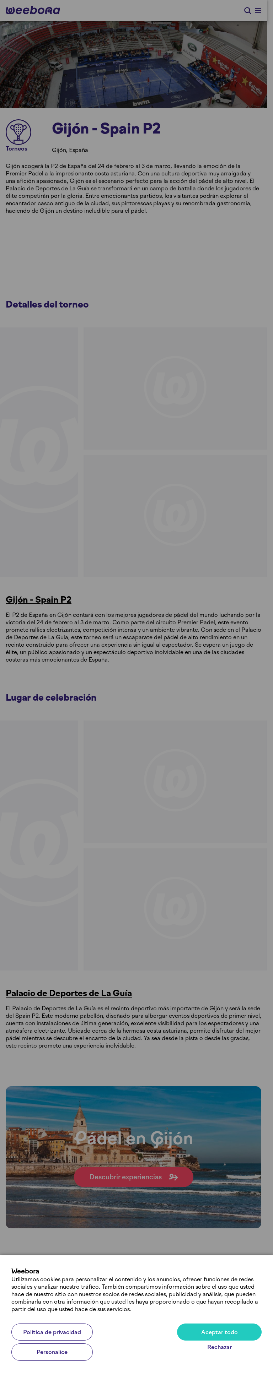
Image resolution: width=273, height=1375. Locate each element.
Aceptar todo (219, 1332)
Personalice (52, 1352)
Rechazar (219, 1347)
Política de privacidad (52, 1332)
